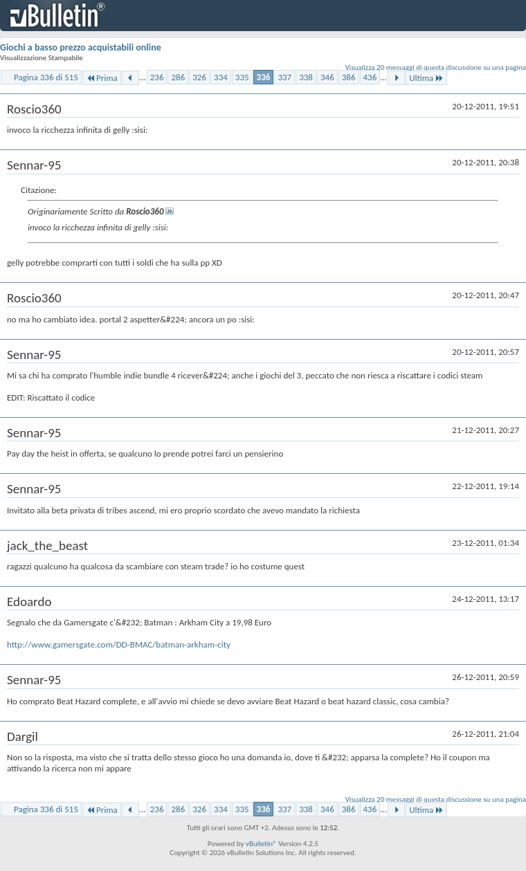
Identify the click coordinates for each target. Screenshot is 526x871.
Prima (102, 78)
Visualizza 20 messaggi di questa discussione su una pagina (435, 67)
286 (178, 77)
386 (349, 77)
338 (306, 77)
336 (264, 77)
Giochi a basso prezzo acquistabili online (80, 47)
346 (327, 77)
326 (199, 77)
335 (242, 77)
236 (157, 77)
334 (221, 77)
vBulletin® (261, 843)
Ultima (426, 78)
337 (284, 77)
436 (370, 77)
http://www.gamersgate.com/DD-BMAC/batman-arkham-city (118, 644)
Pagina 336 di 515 (46, 77)
